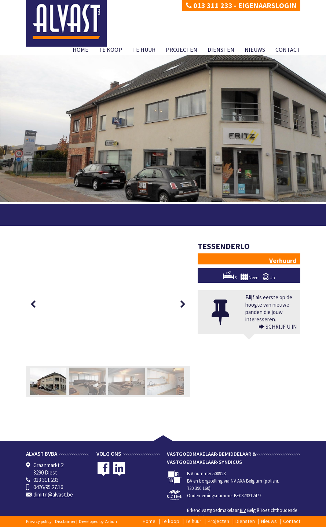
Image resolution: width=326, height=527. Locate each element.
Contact (287, 49)
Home (80, 49)
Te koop (110, 49)
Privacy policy (39, 521)
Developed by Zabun (98, 521)
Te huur (143, 49)
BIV (243, 510)
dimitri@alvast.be (53, 494)
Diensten (221, 49)
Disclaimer (65, 521)
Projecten (181, 49)
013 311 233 (209, 5)
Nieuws (255, 49)
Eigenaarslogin (267, 5)
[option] (108, 304)
